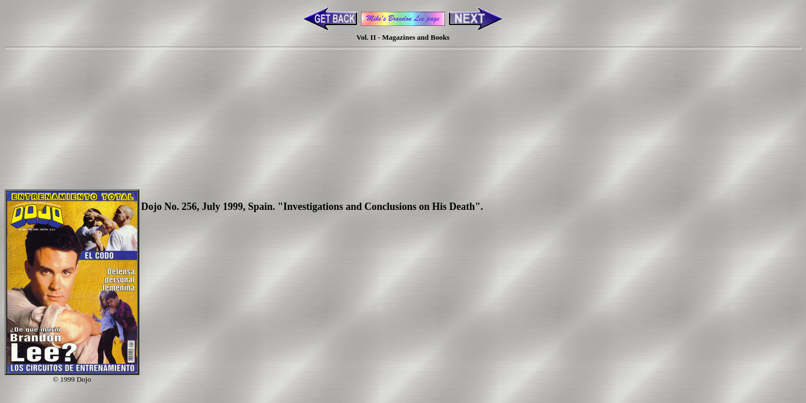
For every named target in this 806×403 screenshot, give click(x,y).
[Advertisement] (403, 102)
